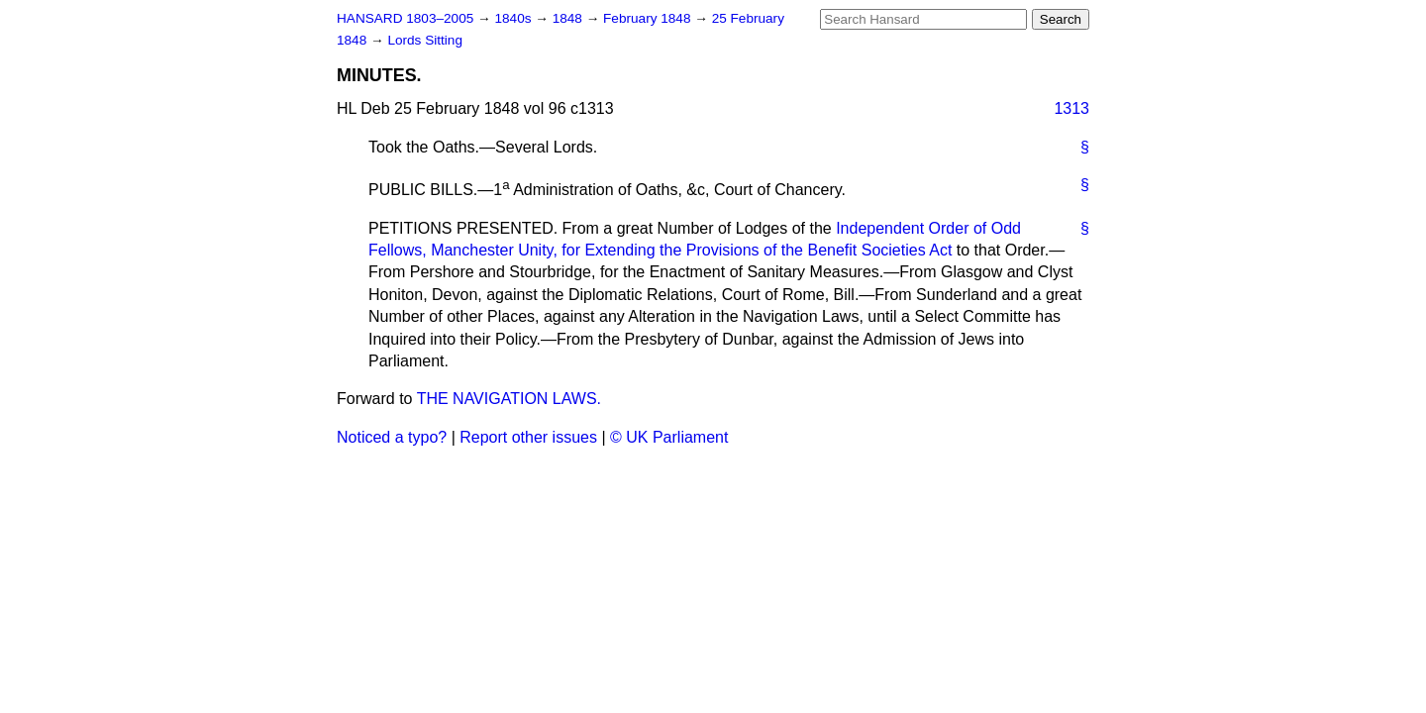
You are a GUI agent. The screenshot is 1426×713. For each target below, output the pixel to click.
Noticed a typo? (392, 437)
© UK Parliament (669, 437)
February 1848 (648, 18)
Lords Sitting (424, 40)
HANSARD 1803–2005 (405, 18)
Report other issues (528, 437)
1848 (569, 18)
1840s (514, 18)
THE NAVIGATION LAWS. (509, 398)
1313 (1071, 108)
